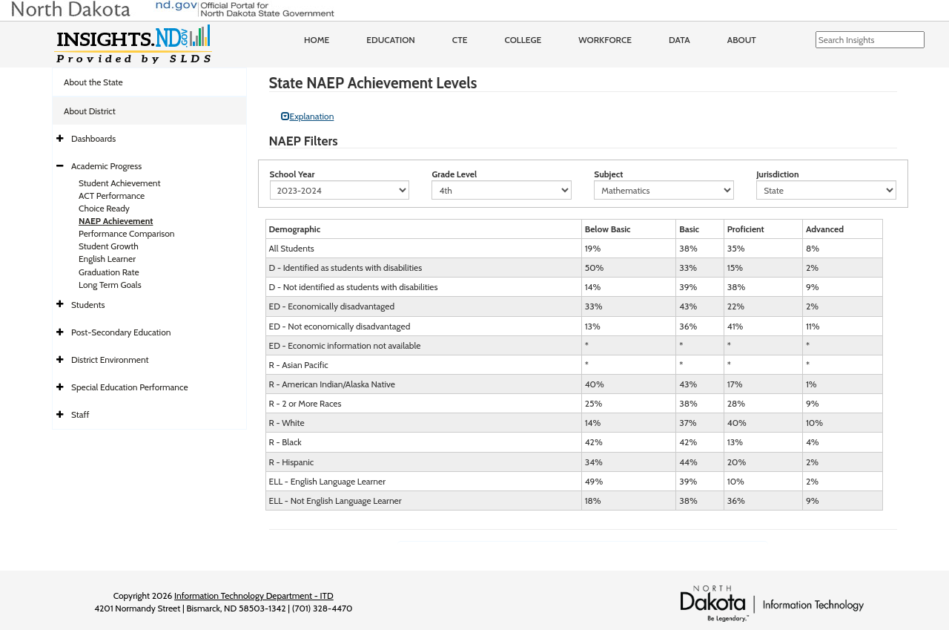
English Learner (107, 258)
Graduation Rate (109, 272)
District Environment (110, 359)
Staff (80, 414)
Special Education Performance (129, 387)
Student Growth (109, 246)
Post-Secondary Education (121, 332)
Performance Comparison (127, 233)
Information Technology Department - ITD (254, 595)
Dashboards (93, 138)
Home (316, 39)
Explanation (307, 116)
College (522, 39)
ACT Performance (112, 195)
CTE (460, 39)
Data (679, 39)
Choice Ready (104, 208)
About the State (93, 82)
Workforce (605, 39)
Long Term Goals (110, 284)
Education (390, 39)
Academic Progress (106, 165)
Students (88, 304)
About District (90, 111)
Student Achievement (119, 182)
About (741, 39)
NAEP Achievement (116, 220)
